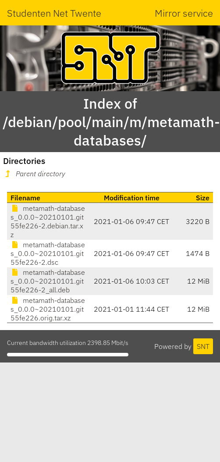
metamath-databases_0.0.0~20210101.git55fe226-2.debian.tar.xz (48, 221)
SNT (203, 346)
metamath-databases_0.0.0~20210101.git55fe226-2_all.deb (48, 281)
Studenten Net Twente (54, 13)
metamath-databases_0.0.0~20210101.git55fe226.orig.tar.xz (48, 309)
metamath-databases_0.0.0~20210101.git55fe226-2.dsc (48, 253)
